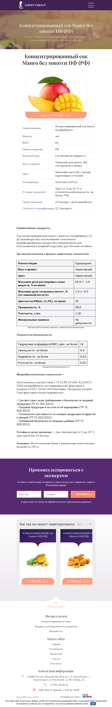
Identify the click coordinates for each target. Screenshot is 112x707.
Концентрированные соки (56, 621)
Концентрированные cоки (60, 36)
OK (93, 703)
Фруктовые (80, 36)
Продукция (39, 36)
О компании (56, 648)
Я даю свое (56, 502)
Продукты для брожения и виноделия (56, 626)
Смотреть (63, 208)
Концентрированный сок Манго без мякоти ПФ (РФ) (56, 40)
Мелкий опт (56, 631)
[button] (89, 524)
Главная (28, 36)
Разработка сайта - (71, 696)
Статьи (56, 658)
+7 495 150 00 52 (59, 684)
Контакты (56, 663)
